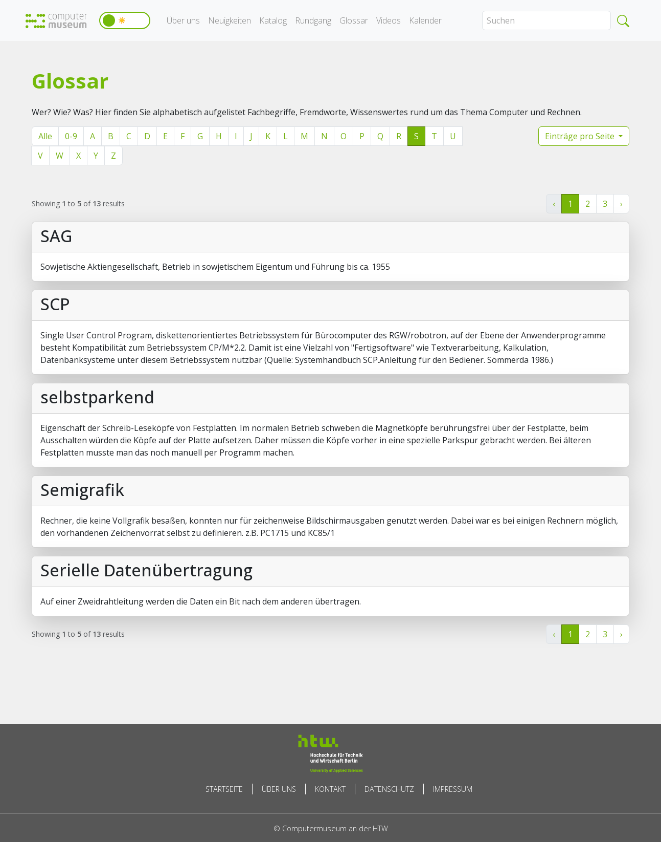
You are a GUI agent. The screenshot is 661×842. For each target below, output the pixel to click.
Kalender (425, 20)
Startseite (224, 789)
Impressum (452, 789)
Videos (388, 20)
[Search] (546, 20)
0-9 (71, 136)
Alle (45, 136)
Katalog (273, 20)
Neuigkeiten (229, 20)
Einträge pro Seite (581, 136)
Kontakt (330, 789)
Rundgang (313, 20)
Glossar (353, 20)
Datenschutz (389, 789)
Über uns (183, 20)
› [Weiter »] (621, 203)
